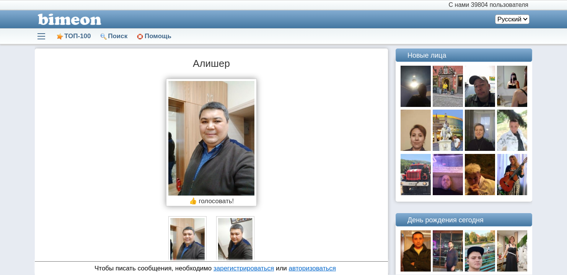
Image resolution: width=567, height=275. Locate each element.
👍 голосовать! (211, 201)
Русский (509, 19)
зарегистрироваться (243, 268)
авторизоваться (312, 268)
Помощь (158, 36)
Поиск (117, 36)
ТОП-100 (77, 36)
